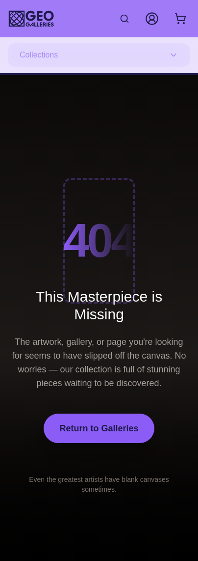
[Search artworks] (124, 19)
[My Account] (152, 18)
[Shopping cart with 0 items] (180, 18)
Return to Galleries (98, 428)
